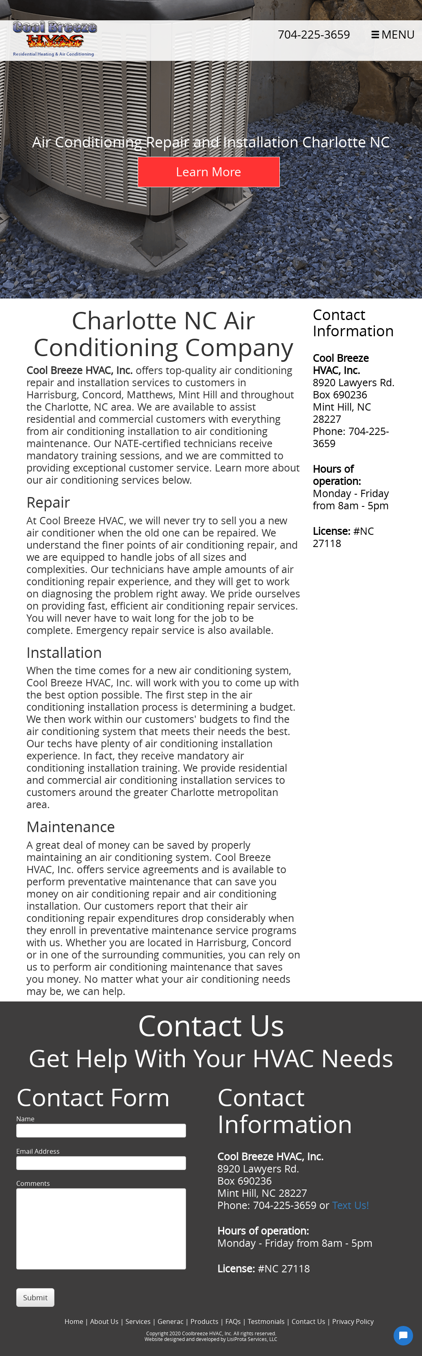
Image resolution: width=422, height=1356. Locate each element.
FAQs (233, 1321)
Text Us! (350, 1205)
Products (204, 1321)
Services (138, 1321)
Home (74, 1321)
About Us (104, 1321)
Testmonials (266, 1321)
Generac (171, 1321)
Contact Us (308, 1321)
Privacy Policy (353, 1321)
